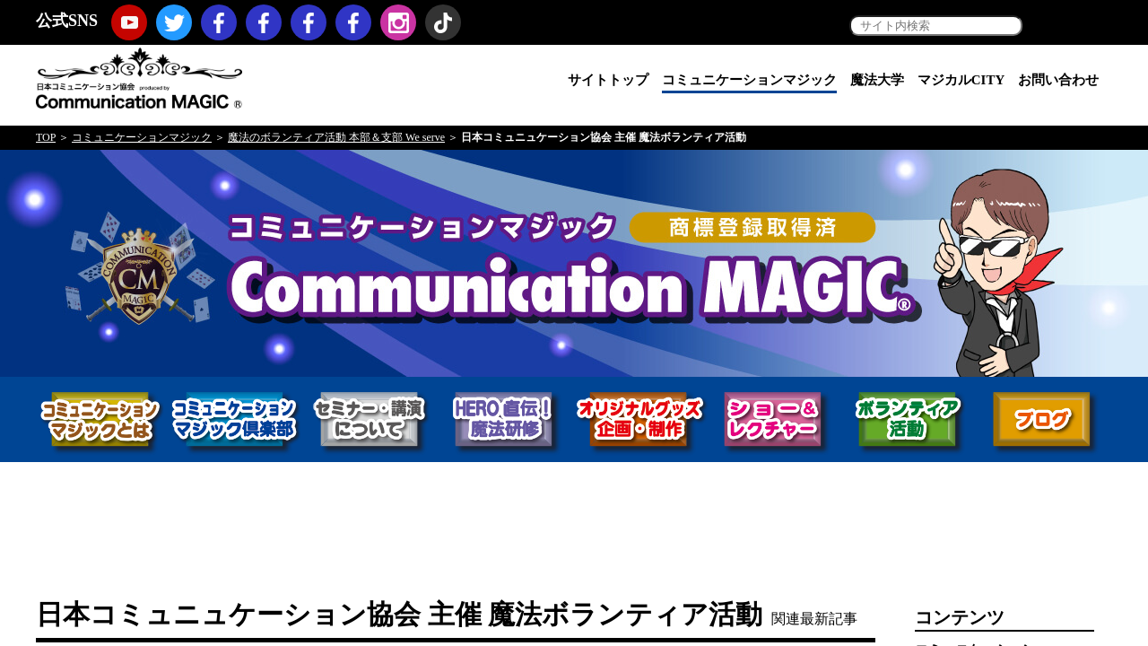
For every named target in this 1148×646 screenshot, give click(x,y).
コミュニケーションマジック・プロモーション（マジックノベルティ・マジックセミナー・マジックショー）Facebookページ (264, 22)
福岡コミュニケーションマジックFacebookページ (308, 22)
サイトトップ (608, 80)
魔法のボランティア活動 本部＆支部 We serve (336, 137)
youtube (129, 22)
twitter (174, 22)
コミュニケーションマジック (749, 80)
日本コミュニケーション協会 (139, 77)
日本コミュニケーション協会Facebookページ (219, 22)
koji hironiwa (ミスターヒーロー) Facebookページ (353, 22)
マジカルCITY (961, 80)
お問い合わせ (1058, 80)
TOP (46, 137)
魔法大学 (877, 80)
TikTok (443, 22)
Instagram (398, 22)
